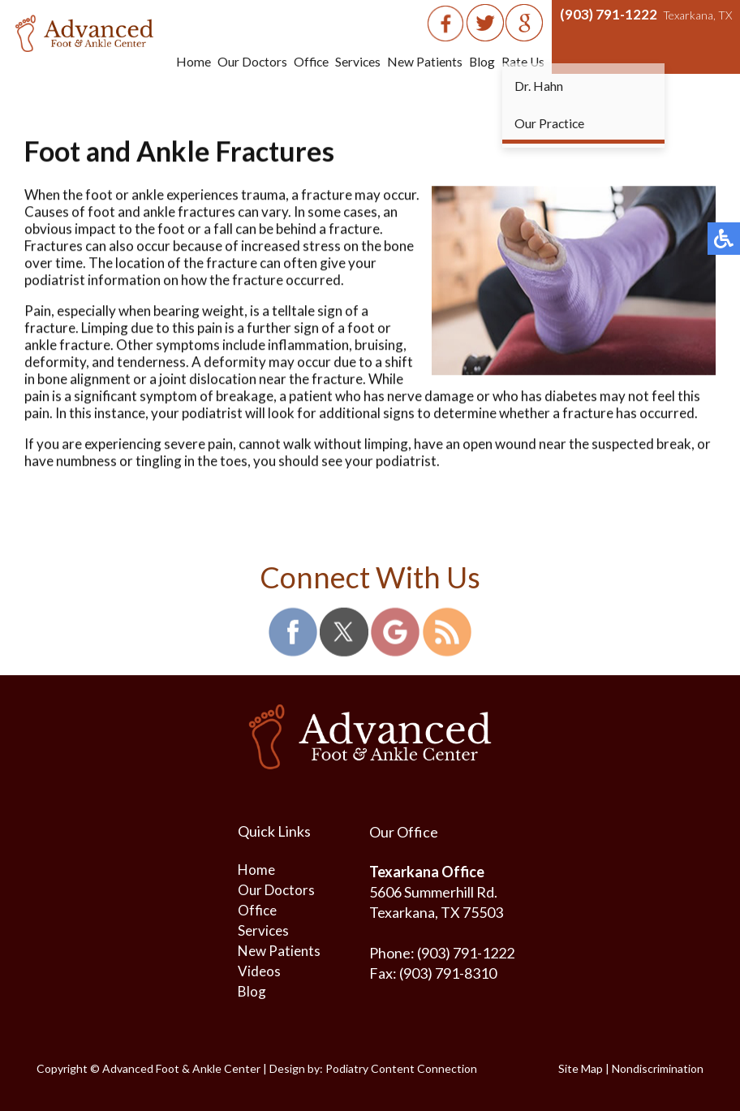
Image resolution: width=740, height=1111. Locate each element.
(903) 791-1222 (608, 14)
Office (308, 61)
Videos (259, 971)
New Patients (423, 61)
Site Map (580, 1068)
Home (188, 61)
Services (356, 61)
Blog (480, 61)
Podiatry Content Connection (401, 1068)
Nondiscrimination (657, 1068)
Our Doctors (248, 61)
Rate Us (522, 61)
